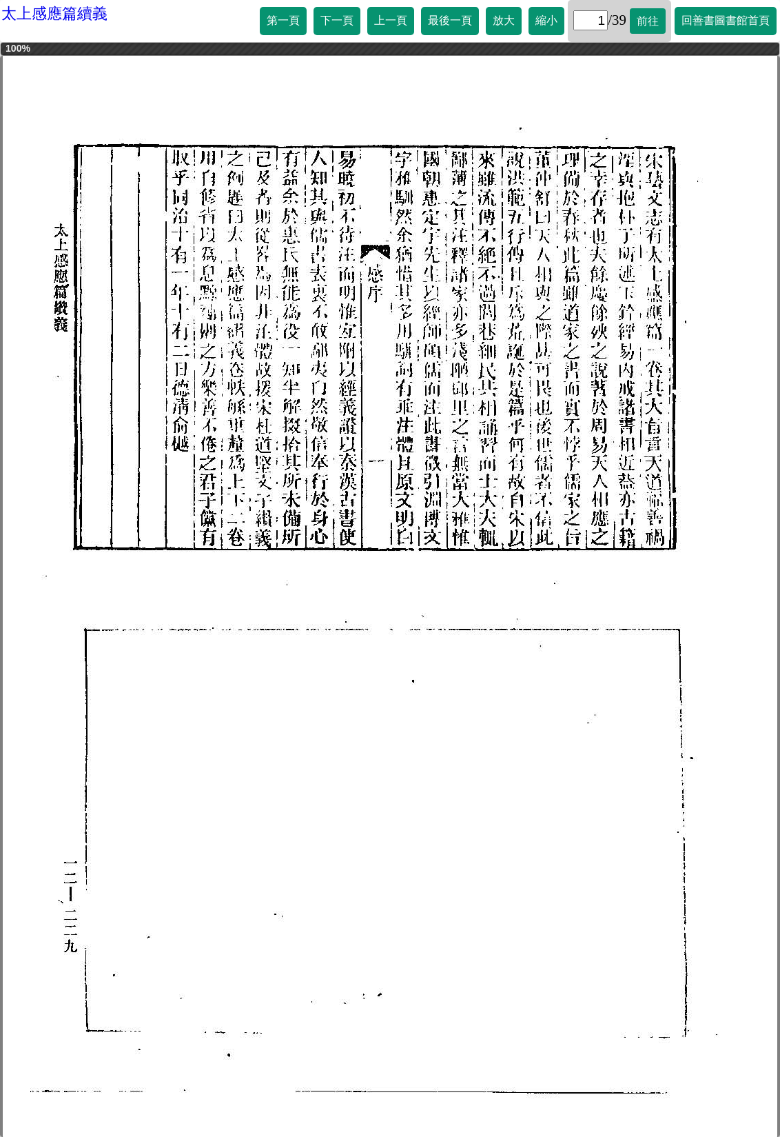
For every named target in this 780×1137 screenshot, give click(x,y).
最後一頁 (450, 20)
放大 (504, 20)
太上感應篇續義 (54, 13)
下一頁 (336, 20)
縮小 (546, 20)
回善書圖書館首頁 (725, 20)
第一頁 (283, 20)
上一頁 (390, 20)
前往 (648, 21)
